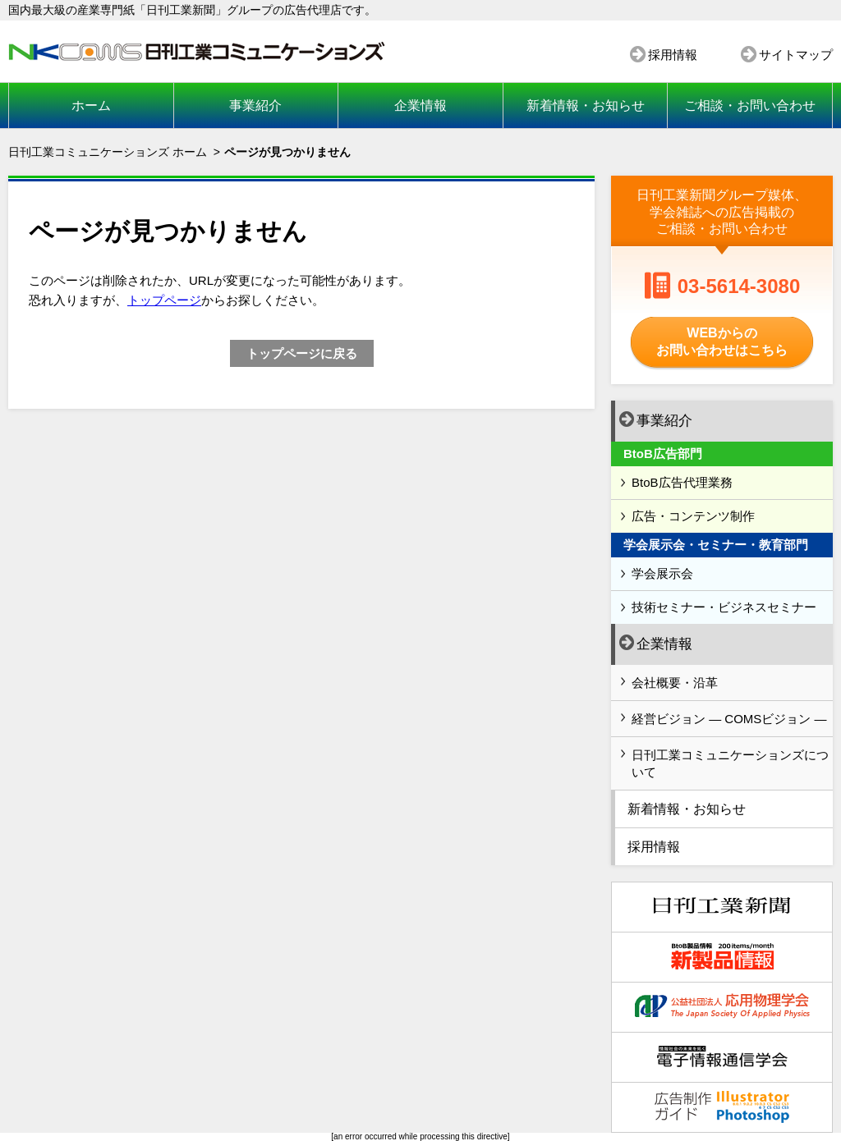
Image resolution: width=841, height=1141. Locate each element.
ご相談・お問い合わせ (750, 105)
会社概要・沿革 (675, 683)
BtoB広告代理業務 (682, 482)
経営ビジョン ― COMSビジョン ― (729, 719)
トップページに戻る (301, 353)
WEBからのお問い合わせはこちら (722, 341)
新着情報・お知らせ (585, 105)
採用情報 (672, 55)
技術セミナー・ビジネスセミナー (724, 607)
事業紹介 (255, 105)
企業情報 (420, 105)
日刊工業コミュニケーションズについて (730, 763)
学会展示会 (662, 573)
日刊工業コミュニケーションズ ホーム (107, 151)
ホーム (91, 105)
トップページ (164, 300)
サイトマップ (796, 55)
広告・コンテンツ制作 (693, 516)
